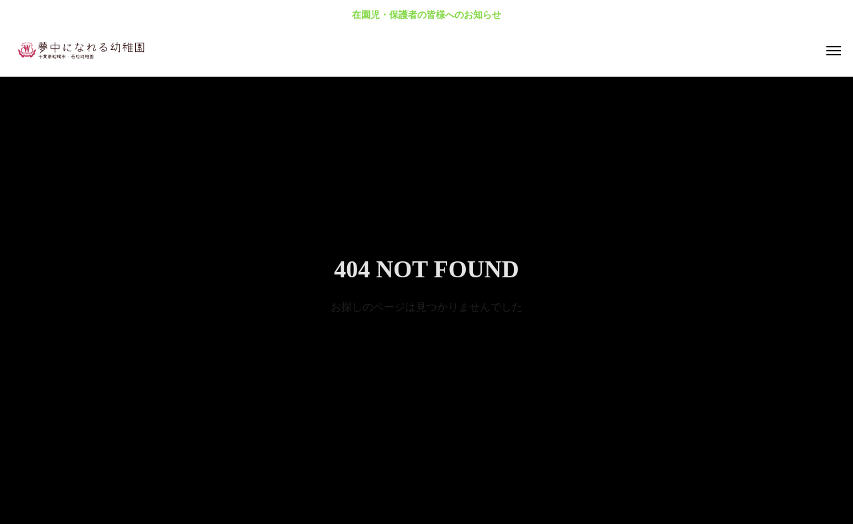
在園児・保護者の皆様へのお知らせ (426, 15)
